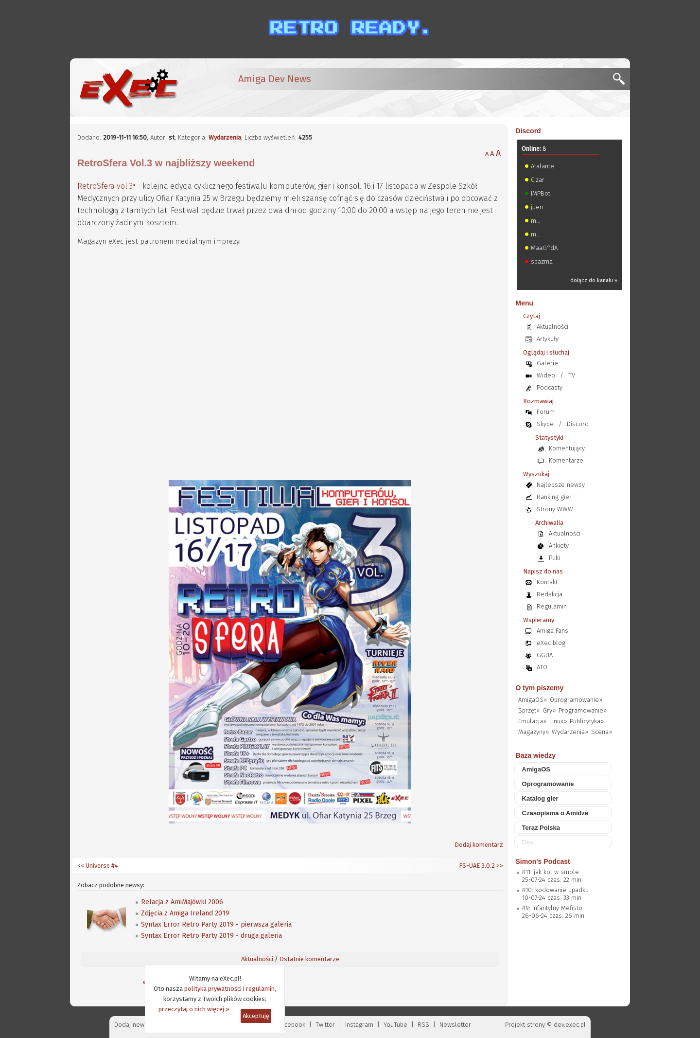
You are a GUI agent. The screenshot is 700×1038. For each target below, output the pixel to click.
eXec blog (551, 642)
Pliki (554, 557)
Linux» (558, 721)
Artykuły (548, 338)
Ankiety (559, 545)
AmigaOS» (532, 699)
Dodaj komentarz (479, 844)
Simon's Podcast (543, 861)
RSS (423, 1024)
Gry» (549, 710)
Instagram (359, 1024)
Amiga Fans (552, 630)
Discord (528, 131)
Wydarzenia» (570, 731)
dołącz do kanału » (593, 280)
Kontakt (547, 582)
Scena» (601, 731)
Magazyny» (533, 731)
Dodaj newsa (132, 1024)
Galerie (547, 363)
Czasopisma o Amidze (555, 813)
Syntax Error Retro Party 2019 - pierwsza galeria (216, 924)
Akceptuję (256, 1016)
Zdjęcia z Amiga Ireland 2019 (185, 913)
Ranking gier (554, 497)
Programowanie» (583, 710)
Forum (546, 411)
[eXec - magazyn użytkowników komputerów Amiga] (128, 87)
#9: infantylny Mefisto (552, 908)
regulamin (260, 988)
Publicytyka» (587, 721)
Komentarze (566, 460)
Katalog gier (540, 798)
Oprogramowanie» (576, 699)
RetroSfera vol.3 (105, 186)
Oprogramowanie (548, 783)
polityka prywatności (213, 988)
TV (571, 375)
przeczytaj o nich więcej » (193, 1009)
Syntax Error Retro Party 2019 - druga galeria (211, 935)
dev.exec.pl (570, 1024)
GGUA (545, 655)
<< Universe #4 (97, 865)
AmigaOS (536, 769)
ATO (542, 667)
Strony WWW (555, 509)
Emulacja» (532, 721)
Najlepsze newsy (561, 484)
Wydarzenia (225, 137)
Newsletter (455, 1024)
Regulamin (552, 606)
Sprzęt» (529, 710)
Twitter (325, 1024)
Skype (545, 424)
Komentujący (567, 448)
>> (499, 865)
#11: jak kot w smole (550, 872)
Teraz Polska (541, 827)
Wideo (546, 375)
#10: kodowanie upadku (555, 890)
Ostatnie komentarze (309, 959)
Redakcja (549, 594)
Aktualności (257, 959)
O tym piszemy (540, 688)
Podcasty (549, 387)
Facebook (292, 1024)
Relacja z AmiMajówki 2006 (182, 902)
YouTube (395, 1024)
